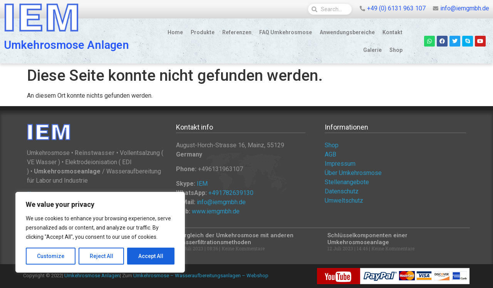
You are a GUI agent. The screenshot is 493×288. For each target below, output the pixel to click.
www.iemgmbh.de (216, 211)
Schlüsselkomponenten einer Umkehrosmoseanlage (367, 239)
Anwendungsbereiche (347, 32)
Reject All (101, 256)
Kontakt (392, 32)
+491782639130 (230, 192)
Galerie (372, 50)
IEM (202, 183)
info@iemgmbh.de (221, 202)
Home (175, 32)
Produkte (203, 32)
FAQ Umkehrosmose (285, 32)
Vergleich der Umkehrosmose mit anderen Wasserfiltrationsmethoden (235, 239)
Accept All (150, 256)
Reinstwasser (95, 152)
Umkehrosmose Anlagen (66, 45)
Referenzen (237, 32)
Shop (395, 50)
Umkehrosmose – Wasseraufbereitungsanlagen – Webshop (200, 275)
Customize (50, 256)
